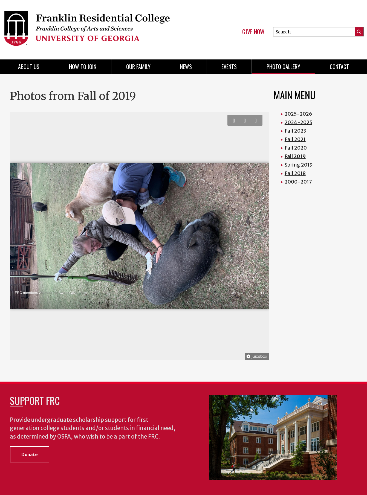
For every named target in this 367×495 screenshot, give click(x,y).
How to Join (82, 66)
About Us (28, 66)
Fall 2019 (295, 156)
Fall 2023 (295, 131)
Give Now (253, 31)
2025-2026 (298, 114)
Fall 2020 (296, 148)
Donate (29, 454)
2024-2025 (298, 122)
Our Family (138, 66)
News (186, 66)
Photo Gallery (283, 66)
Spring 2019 (299, 165)
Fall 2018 (295, 173)
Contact (339, 66)
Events (229, 66)
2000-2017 (298, 182)
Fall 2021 (295, 139)
